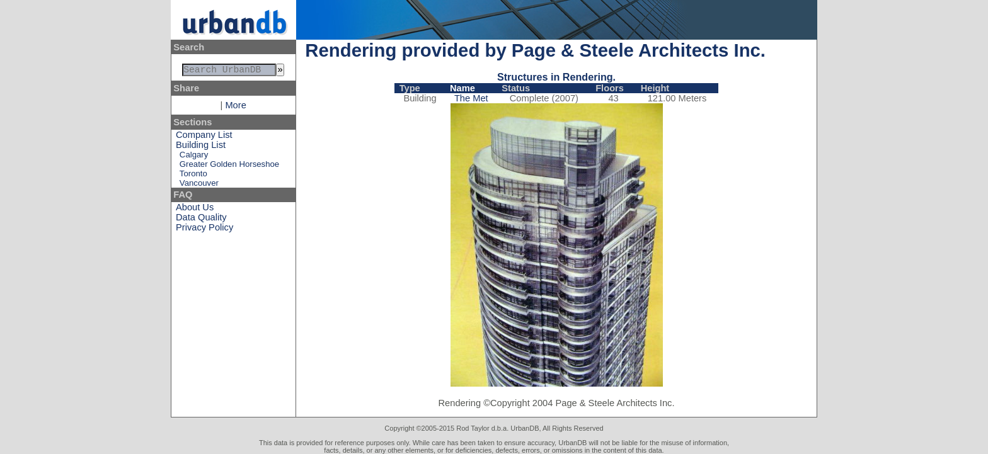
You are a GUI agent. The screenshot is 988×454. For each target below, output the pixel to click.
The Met (471, 98)
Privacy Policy (204, 230)
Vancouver (199, 185)
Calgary (194, 157)
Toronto (193, 176)
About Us (195, 210)
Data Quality (201, 220)
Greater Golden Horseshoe (229, 166)
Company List (204, 137)
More (235, 108)
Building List (201, 147)
